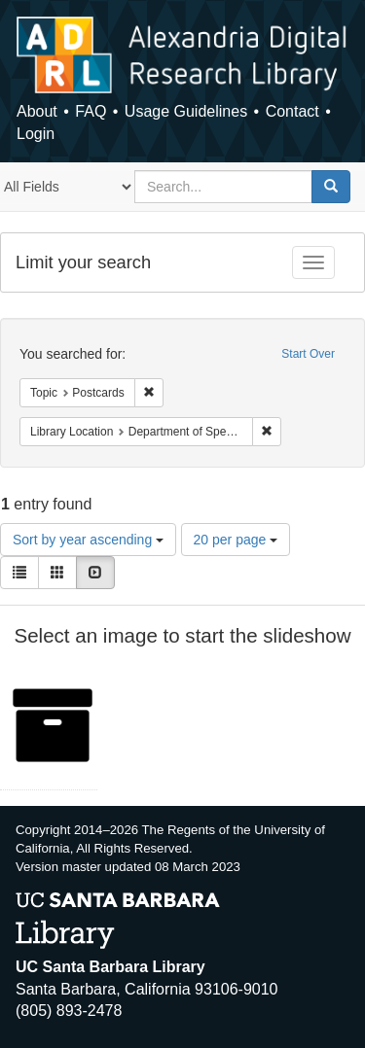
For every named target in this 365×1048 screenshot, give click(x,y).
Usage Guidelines (186, 111)
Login (36, 133)
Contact (292, 111)
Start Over (308, 354)
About (37, 111)
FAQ (90, 111)
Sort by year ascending (88, 539)
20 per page (236, 539)
